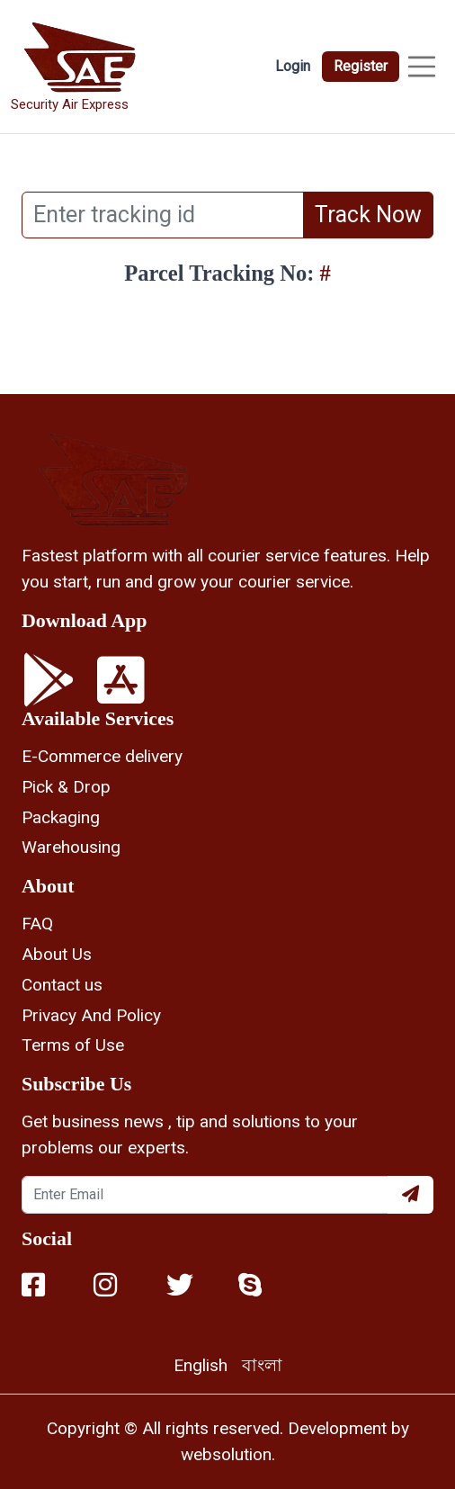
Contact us (62, 984)
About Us (57, 954)
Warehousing (71, 847)
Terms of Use (73, 1045)
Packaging (61, 817)
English (201, 1365)
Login (292, 66)
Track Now (368, 215)
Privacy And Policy (91, 1015)
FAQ (37, 923)
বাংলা (262, 1365)
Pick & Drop (66, 786)
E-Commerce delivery (102, 756)
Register (361, 66)
